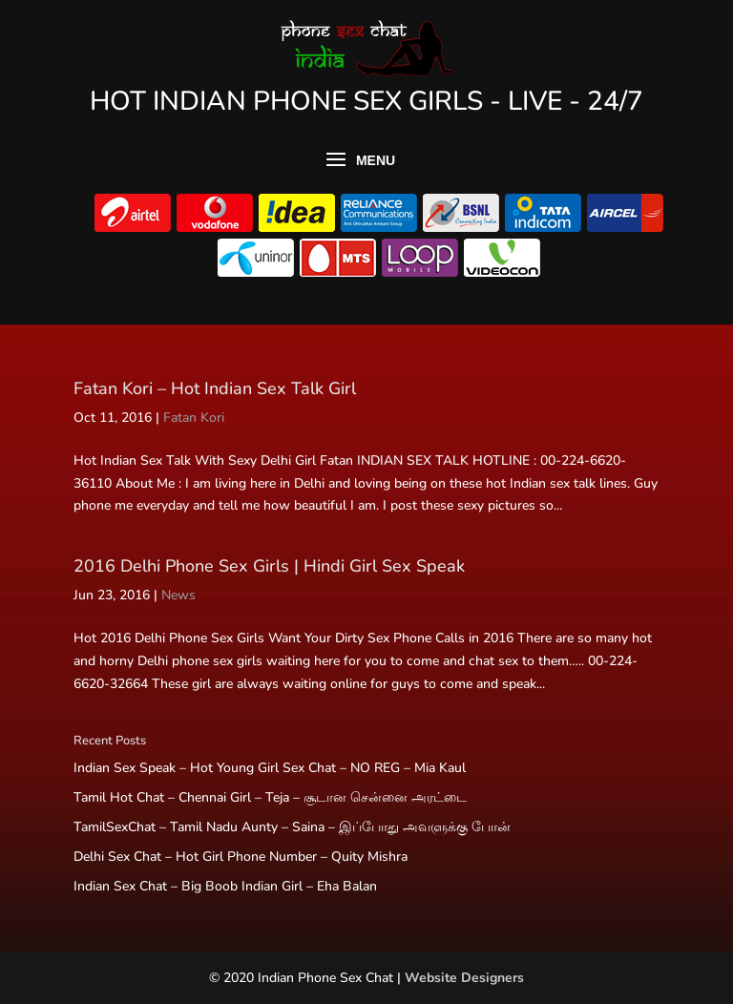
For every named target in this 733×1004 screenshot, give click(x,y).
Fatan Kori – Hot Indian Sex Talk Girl (214, 388)
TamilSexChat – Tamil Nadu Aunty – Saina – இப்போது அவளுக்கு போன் (292, 827)
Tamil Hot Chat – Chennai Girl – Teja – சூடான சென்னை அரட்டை (270, 797)
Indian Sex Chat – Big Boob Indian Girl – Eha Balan (225, 886)
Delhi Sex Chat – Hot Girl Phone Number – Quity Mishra (240, 856)
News (178, 595)
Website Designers (464, 978)
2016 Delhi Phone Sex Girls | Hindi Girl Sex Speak (269, 565)
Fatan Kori (193, 417)
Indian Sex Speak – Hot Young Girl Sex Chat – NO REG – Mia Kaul (269, 768)
